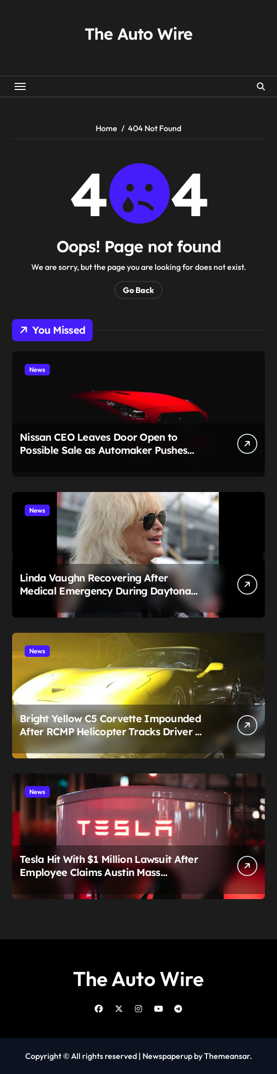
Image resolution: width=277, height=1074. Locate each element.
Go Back (138, 290)
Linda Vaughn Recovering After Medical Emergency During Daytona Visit (105, 590)
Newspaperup (167, 1056)
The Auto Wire (138, 34)
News (37, 369)
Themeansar (227, 1056)
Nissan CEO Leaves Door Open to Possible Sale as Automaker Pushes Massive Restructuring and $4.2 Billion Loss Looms (110, 456)
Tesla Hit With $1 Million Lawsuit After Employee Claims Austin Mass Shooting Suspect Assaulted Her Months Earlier (109, 879)
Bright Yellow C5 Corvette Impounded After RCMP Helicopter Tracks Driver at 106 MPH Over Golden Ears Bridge (112, 731)
